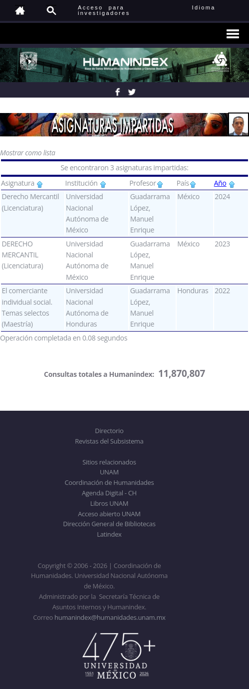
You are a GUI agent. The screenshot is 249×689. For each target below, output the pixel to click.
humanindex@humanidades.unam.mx (110, 617)
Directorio (109, 430)
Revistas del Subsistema (109, 441)
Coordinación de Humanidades (109, 482)
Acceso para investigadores (104, 10)
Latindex (109, 534)
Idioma (216, 7)
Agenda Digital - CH (109, 492)
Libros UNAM (109, 503)
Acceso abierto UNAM (109, 513)
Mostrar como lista (27, 152)
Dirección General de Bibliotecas (109, 523)
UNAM (109, 471)
